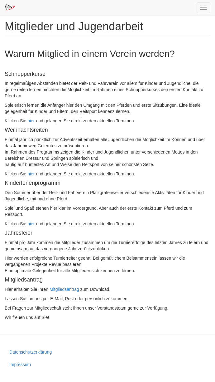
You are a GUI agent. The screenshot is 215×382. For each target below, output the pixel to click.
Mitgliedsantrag (64, 289)
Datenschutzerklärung (30, 352)
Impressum (20, 364)
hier (31, 120)
